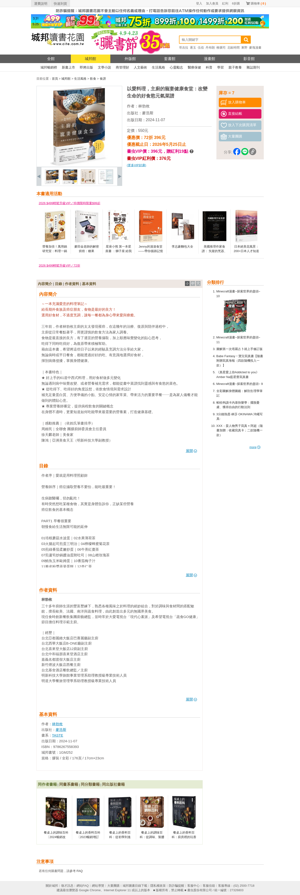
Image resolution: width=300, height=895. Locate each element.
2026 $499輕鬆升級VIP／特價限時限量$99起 (69, 203)
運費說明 (40, 3)
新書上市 (68, 67)
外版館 (130, 59)
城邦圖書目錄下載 (135, 885)
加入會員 (212, 3)
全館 (51, 59)
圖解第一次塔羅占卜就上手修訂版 (239, 349)
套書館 (169, 59)
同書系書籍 (68, 784)
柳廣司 (221, 47)
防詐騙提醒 (176, 885)
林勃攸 (144, 106)
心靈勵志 (176, 67)
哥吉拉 (183, 47)
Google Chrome (90, 890)
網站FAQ (82, 885)
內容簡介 (45, 284)
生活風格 (158, 67)
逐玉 (193, 47)
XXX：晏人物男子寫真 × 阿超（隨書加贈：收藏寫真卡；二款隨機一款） (239, 430)
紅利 (225, 3)
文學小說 (104, 67)
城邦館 (90, 59)
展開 (191, 451)
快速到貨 (60, 3)
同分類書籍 (90, 784)
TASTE (57, 735)
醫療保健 (194, 67)
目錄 (58, 284)
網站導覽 (98, 885)
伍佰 (201, 47)
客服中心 (193, 885)
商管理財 (122, 67)
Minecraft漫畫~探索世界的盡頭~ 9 (239, 384)
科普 (209, 67)
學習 (220, 67)
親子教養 (235, 67)
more (255, 447)
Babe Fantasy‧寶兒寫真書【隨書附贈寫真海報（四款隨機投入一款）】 (239, 360)
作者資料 (72, 284)
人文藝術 (140, 67)
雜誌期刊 (253, 67)
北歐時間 (233, 47)
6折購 (236, 3)
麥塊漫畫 (255, 47)
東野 (244, 47)
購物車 (258, 3)
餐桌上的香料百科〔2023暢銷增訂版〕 (88, 837)
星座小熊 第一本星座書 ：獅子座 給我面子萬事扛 (118, 251)
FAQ (79, 871)
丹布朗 (210, 47)
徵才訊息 (67, 885)
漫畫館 (209, 59)
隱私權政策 (158, 885)
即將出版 (86, 67)
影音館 (249, 59)
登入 (199, 3)
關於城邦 (52, 885)
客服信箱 (209, 885)
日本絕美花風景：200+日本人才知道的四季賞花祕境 (246, 251)
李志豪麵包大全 (182, 246)
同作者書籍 (47, 784)
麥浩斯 (147, 113)
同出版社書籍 (113, 784)
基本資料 (89, 284)
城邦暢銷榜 (48, 67)
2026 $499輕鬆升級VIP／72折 (59, 265)
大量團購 (113, 885)
